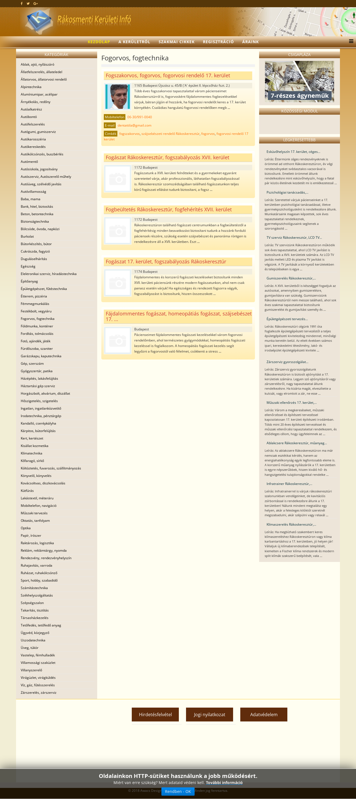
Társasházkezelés (34, 617)
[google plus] (35, 3)
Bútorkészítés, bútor (36, 244)
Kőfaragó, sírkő (32, 460)
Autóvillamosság (33, 191)
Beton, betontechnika (37, 214)
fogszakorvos (129, 133)
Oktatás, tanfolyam (35, 520)
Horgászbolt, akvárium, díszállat (45, 393)
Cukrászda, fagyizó (35, 251)
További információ (224, 782)
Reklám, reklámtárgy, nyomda (44, 550)
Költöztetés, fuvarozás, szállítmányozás (51, 468)
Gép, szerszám (32, 363)
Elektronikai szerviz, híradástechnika (49, 273)
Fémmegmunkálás (35, 303)
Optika (26, 528)
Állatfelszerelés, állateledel (41, 72)
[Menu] (349, 41)
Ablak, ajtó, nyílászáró (37, 64)
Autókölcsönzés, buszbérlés (42, 154)
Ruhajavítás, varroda (36, 565)
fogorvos (208, 133)
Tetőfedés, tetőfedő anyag (41, 625)
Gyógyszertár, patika (37, 371)
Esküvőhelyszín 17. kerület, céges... (293, 151)
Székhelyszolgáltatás (37, 595)
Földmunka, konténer (37, 326)
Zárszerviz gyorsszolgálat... (287, 361)
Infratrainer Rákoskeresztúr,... (289, 483)
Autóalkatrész (31, 109)
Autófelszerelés (33, 124)
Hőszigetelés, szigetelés (39, 401)
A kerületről (134, 41)
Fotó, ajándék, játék (35, 341)
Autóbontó (29, 116)
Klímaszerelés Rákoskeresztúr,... (291, 524)
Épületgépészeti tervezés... (287, 319)
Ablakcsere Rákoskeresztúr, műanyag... (297, 443)
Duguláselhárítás (34, 258)
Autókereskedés (33, 146)
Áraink (250, 41)
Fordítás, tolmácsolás (37, 333)
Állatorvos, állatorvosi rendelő (44, 79)
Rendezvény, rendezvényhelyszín (46, 558)
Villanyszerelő (31, 670)
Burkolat (27, 236)
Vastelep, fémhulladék (38, 655)
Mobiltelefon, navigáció (38, 505)
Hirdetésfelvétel (155, 714)
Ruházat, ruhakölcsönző (39, 573)
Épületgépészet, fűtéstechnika (44, 288)
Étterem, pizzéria (34, 296)
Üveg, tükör (29, 647)
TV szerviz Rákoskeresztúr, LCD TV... (294, 237)
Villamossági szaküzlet (38, 662)
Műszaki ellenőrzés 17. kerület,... (292, 402)
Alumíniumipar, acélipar (39, 94)
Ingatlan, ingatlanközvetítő (41, 408)
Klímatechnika (31, 453)
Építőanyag (29, 281)
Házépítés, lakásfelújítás (39, 378)
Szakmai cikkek (177, 41)
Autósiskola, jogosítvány (39, 169)
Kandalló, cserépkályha (38, 423)
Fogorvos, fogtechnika (38, 318)
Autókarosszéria (33, 139)
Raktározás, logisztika (37, 543)
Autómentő (29, 161)
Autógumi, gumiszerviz (38, 131)
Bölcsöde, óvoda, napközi (40, 229)
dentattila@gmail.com (134, 125)
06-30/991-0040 (139, 117)
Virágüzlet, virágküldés (38, 677)
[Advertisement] (67, 741)
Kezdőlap (99, 41)
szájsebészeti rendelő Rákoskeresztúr (170, 133)
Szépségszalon (32, 602)
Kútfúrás (27, 490)
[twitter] (28, 3)
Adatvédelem (264, 714)
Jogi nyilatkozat (209, 714)
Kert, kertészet (32, 438)
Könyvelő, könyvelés (36, 475)
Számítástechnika (34, 587)
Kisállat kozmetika (34, 445)
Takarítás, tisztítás (35, 610)
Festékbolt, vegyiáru (36, 311)
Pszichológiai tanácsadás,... (287, 192)
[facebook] (22, 3)
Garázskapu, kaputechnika (41, 356)
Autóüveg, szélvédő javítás (41, 184)
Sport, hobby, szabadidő (39, 580)
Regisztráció (218, 41)
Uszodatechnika (33, 640)
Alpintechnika (31, 86)
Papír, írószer (31, 535)
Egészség (28, 266)
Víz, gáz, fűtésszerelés (38, 685)
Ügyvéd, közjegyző (35, 632)
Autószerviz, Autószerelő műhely (46, 176)
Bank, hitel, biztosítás (37, 206)
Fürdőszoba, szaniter (37, 348)
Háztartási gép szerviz (38, 386)
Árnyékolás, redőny (35, 101)
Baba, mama (30, 199)
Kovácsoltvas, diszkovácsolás (43, 483)
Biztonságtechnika (35, 221)
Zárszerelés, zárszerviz (38, 692)
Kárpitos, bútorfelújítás (38, 430)
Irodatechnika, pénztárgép (41, 415)
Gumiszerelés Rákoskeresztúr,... (291, 278)
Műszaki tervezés (34, 513)
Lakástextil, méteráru (37, 498)
